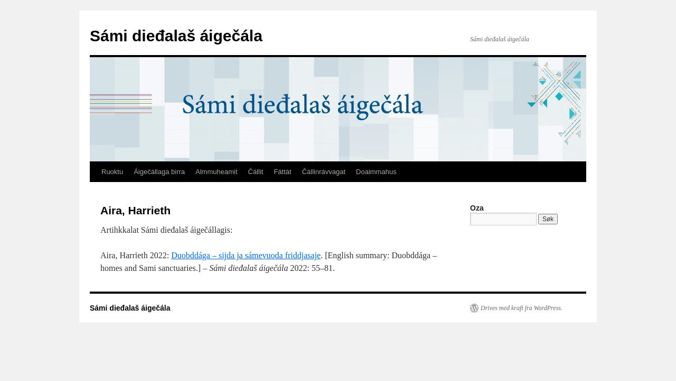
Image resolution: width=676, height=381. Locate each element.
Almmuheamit (216, 172)
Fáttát (282, 172)
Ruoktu (112, 172)
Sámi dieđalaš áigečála (176, 35)
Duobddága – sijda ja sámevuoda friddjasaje (246, 255)
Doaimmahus (376, 172)
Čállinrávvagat (323, 172)
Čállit (256, 172)
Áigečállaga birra (159, 172)
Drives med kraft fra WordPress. (521, 308)
